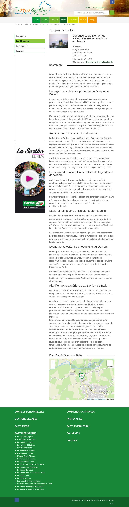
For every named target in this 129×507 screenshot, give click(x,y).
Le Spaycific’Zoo (24, 478)
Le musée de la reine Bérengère (30, 487)
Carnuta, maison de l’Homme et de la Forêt (34, 484)
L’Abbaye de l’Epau (25, 453)
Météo (88, 8)
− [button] (53, 366)
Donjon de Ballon (69, 24)
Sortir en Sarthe (25, 433)
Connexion (73, 433)
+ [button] (53, 362)
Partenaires (74, 419)
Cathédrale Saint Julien (26, 439)
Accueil (36, 20)
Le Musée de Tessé (25, 470)
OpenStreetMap (100, 399)
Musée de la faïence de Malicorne (30, 489)
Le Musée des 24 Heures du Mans (31, 473)
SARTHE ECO (22, 426)
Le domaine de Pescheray (27, 467)
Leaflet (89, 399)
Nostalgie (92, 20)
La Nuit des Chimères (26, 445)
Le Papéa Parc (23, 475)
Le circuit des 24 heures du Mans (30, 464)
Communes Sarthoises (81, 412)
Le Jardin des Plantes (26, 450)
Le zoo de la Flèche (25, 442)
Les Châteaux (54, 24)
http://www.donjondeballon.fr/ (99, 62)
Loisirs (63, 20)
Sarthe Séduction (99, 8)
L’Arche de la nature (25, 448)
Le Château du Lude (25, 462)
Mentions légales (26, 419)
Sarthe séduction (78, 426)
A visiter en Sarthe (39, 24)
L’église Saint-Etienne (26, 456)
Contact (111, 8)
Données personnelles (29, 412)
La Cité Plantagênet (25, 437)
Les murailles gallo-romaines (28, 481)
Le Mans (44, 20)
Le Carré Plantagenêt (26, 459)
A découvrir (54, 20)
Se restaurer (73, 20)
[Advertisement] (29, 98)
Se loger (83, 20)
